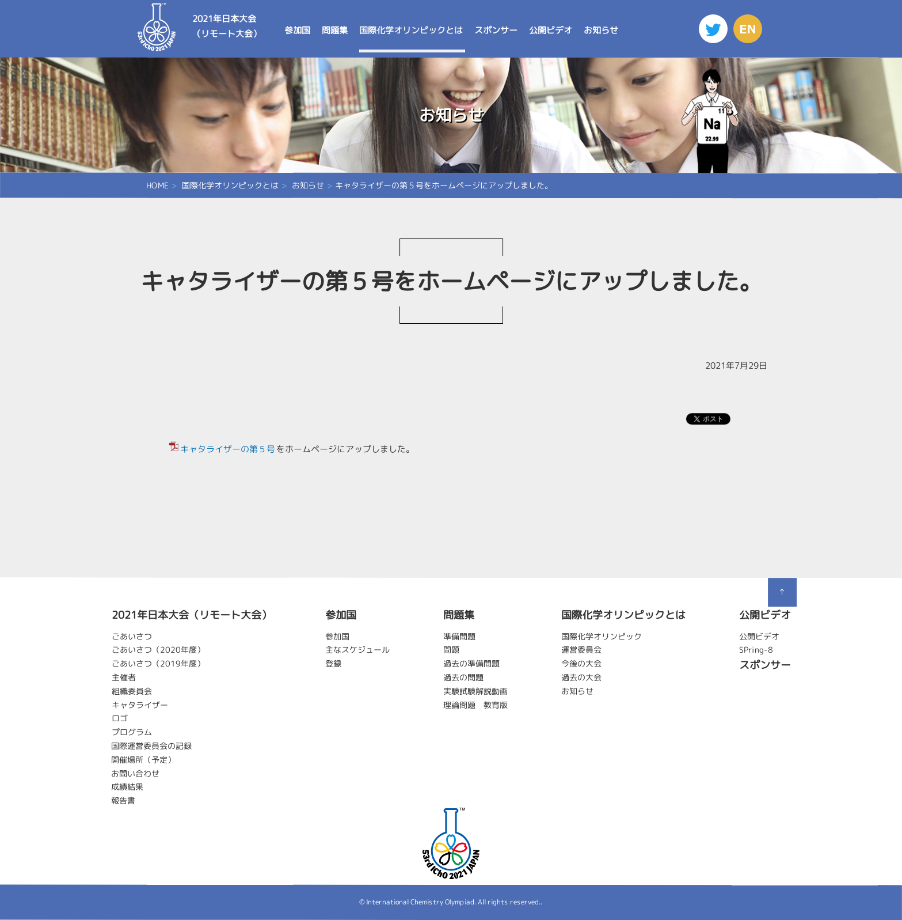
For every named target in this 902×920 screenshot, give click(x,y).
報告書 (123, 800)
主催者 (124, 676)
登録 (333, 663)
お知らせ (600, 30)
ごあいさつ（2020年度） (158, 649)
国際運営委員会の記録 (151, 745)
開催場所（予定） (143, 759)
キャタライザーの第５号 (227, 449)
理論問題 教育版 (475, 704)
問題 (451, 649)
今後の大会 (581, 663)
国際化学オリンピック (601, 635)
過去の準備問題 (471, 663)
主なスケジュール (357, 649)
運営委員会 (581, 649)
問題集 (334, 30)
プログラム (132, 731)
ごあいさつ (132, 635)
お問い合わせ (135, 772)
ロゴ (120, 718)
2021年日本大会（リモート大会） (226, 26)
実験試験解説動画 (475, 691)
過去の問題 (463, 677)
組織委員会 (132, 690)
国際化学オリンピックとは (410, 30)
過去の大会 (581, 677)
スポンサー (495, 30)
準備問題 (459, 635)
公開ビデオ (550, 30)
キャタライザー (140, 704)
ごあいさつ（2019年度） (158, 663)
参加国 (297, 30)
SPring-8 (756, 649)
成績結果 (127, 786)
